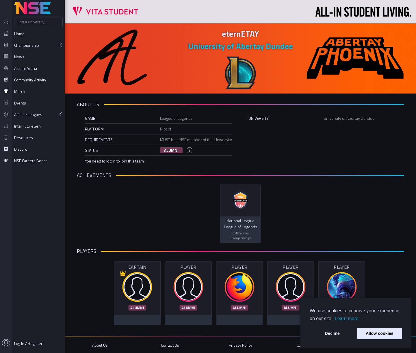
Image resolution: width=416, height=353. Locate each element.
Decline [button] (332, 333)
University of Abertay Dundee (240, 46)
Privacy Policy (240, 345)
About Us (100, 345)
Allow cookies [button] (379, 333)
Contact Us (170, 345)
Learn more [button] (347, 318)
